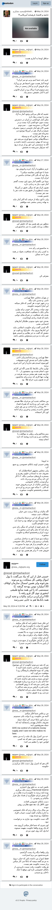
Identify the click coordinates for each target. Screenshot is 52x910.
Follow (42, 564)
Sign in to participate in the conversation (26, 885)
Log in (35, 3)
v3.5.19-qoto (20, 900)
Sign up (46, 3)
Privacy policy (31, 900)
